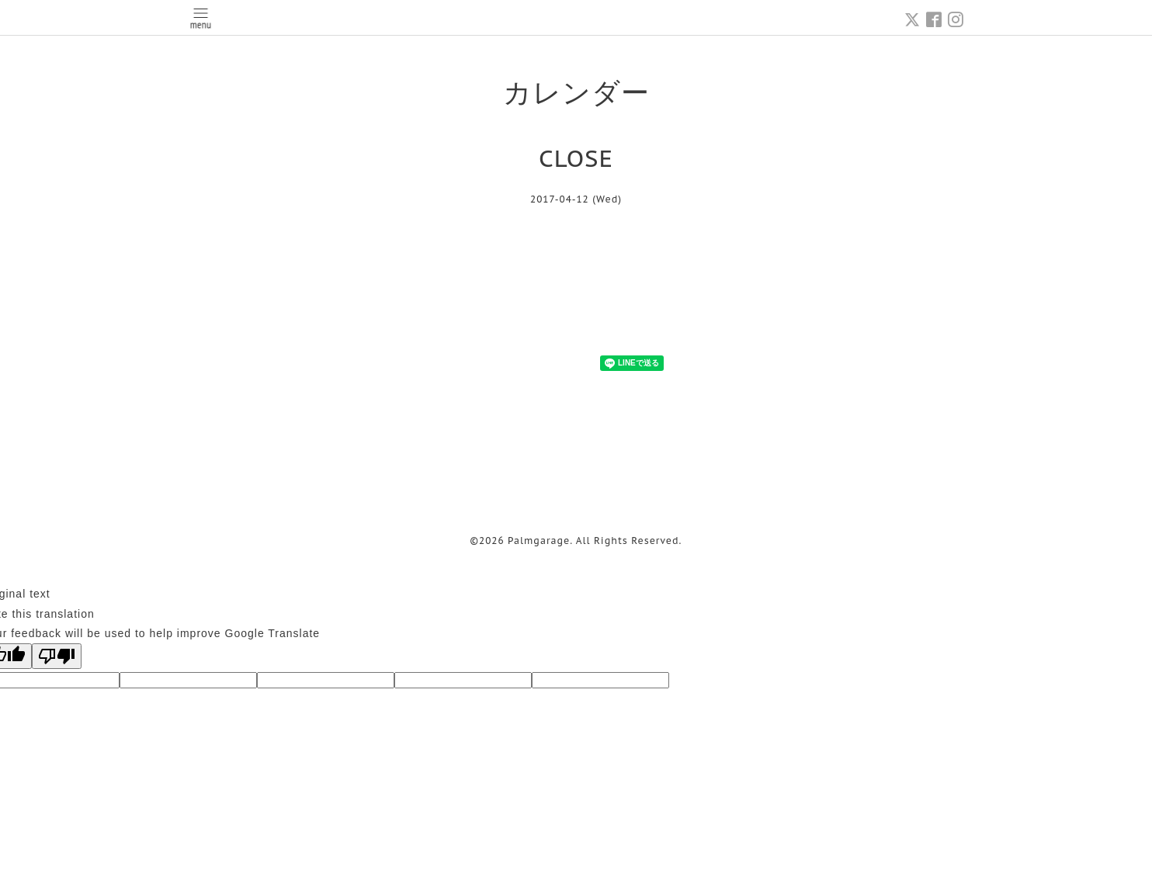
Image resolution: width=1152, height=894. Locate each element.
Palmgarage (539, 540)
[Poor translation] (57, 656)
